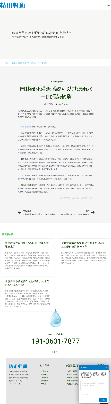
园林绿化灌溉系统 (28, 185)
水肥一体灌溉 (72, 371)
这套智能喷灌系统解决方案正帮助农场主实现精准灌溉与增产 (83, 244)
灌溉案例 (44, 381)
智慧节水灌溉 (72, 384)
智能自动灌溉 (72, 374)
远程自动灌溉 (72, 378)
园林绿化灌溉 (26, 127)
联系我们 (44, 384)
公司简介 (44, 371)
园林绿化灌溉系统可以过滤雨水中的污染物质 (29, 63)
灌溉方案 (44, 378)
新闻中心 (44, 374)
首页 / (7, 63)
